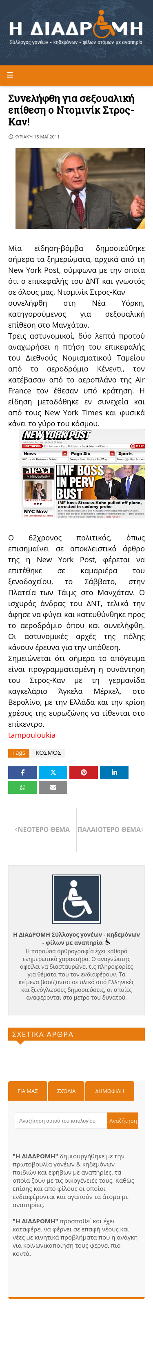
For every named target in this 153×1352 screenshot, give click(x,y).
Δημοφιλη (109, 1091)
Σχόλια (66, 1091)
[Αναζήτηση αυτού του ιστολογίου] (61, 1120)
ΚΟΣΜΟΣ (48, 752)
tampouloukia (31, 735)
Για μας (28, 1091)
